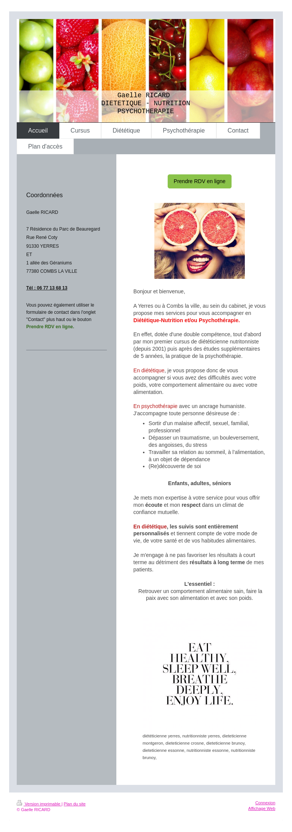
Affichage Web (261, 808)
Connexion (265, 802)
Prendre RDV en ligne (199, 181)
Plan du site (75, 804)
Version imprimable (39, 804)
